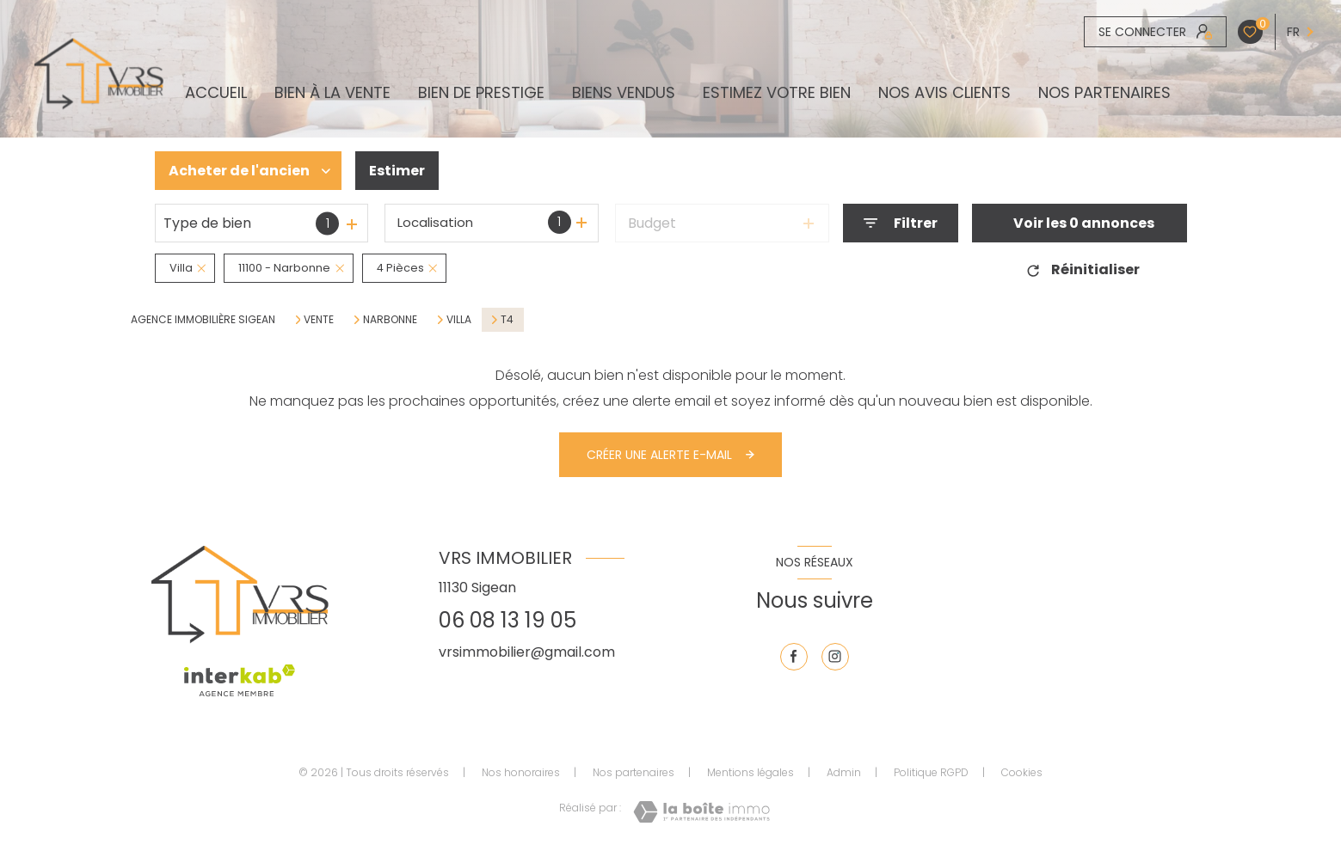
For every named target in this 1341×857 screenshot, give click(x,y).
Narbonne (390, 320)
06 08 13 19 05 (507, 620)
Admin (844, 772)
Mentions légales (750, 772)
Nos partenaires (1104, 93)
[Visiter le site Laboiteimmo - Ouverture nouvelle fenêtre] (701, 812)
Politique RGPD (931, 772)
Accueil (216, 93)
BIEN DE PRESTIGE (481, 93)
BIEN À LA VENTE (332, 93)
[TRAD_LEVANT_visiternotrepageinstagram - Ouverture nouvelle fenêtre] (835, 656)
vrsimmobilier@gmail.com (527, 652)
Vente (319, 320)
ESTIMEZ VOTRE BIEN (777, 93)
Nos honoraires (521, 772)
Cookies (1022, 773)
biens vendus (623, 93)
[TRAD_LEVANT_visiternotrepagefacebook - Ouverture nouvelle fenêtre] (794, 656)
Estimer (397, 171)
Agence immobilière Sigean (203, 319)
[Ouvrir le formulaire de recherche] (900, 223)
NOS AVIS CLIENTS (944, 93)
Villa (458, 320)
